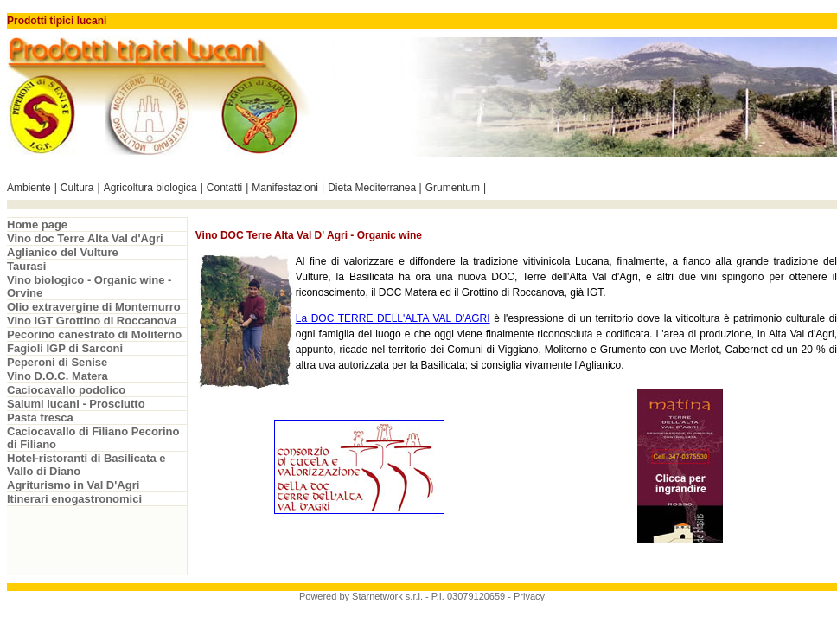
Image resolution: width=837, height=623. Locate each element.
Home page (37, 224)
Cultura (77, 188)
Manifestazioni (285, 188)
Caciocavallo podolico (66, 389)
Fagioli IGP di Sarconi (65, 348)
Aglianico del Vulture (62, 252)
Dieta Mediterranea (373, 188)
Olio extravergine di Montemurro (94, 306)
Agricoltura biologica (150, 188)
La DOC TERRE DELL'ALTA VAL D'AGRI (393, 318)
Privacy (529, 596)
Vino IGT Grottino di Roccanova (91, 320)
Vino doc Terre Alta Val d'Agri (85, 238)
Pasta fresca (40, 417)
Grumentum (452, 188)
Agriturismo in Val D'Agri (73, 484)
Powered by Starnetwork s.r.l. (361, 596)
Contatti (224, 188)
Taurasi (26, 266)
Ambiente (29, 188)
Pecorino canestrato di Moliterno (94, 334)
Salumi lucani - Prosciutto (76, 403)
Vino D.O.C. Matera (57, 375)
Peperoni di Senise (57, 362)
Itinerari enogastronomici (74, 498)
